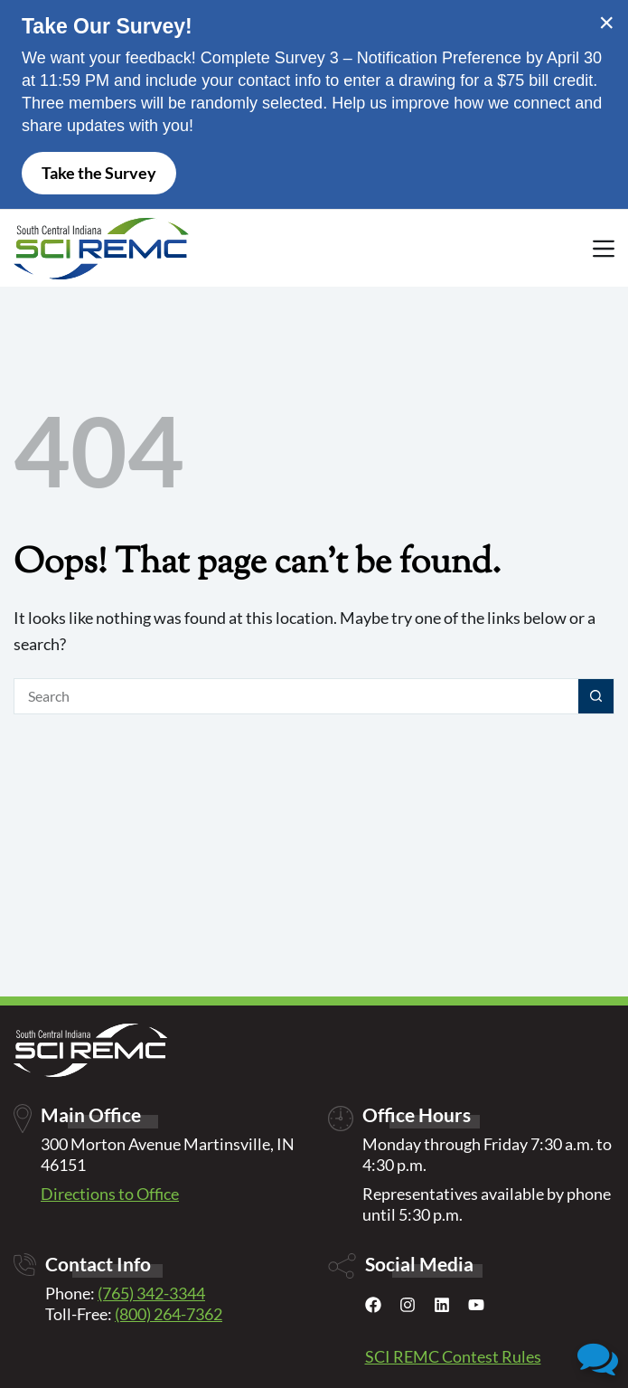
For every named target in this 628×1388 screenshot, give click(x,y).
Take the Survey (99, 173)
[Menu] (603, 249)
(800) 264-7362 (168, 1314)
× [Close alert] (606, 22)
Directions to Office (110, 1194)
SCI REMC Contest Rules (453, 1356)
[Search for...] (296, 696)
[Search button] (596, 696)
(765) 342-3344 (151, 1293)
